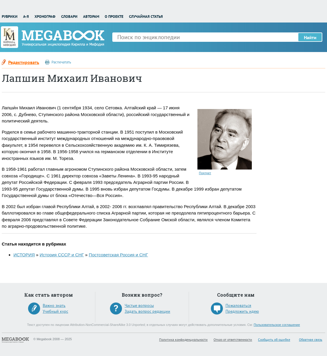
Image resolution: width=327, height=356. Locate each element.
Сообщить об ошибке (274, 339)
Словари (69, 16)
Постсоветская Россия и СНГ (118, 254)
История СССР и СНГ (62, 254)
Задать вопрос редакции (147, 311)
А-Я (26, 16)
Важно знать (54, 305)
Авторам (91, 16)
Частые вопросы (139, 305)
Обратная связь (310, 339)
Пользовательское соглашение (277, 324)
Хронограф (45, 16)
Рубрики (10, 16)
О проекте (114, 16)
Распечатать (61, 62)
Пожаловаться (238, 305)
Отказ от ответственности (233, 339)
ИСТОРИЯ (24, 254)
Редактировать (23, 62)
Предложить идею (242, 311)
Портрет (205, 173)
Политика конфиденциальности (183, 339)
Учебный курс (55, 311)
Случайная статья (146, 16)
